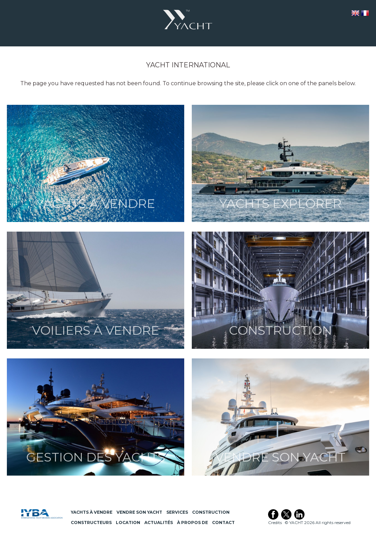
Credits (275, 522)
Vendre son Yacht (139, 512)
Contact (223, 522)
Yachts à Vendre (91, 512)
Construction (211, 512)
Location (128, 522)
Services (177, 512)
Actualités (158, 522)
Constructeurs (91, 522)
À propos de (192, 522)
